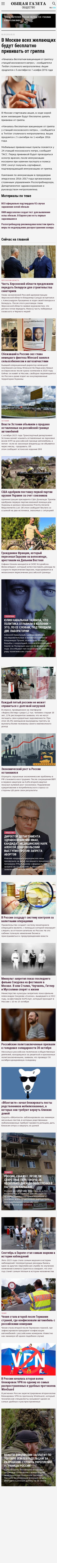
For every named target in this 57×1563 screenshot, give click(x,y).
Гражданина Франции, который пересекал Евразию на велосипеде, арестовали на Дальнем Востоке (24, 556)
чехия (3, 1313)
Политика (10, 616)
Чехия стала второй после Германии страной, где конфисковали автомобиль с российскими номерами (28, 1320)
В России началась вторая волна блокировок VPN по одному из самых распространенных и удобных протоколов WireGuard (28, 1384)
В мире (8, 1172)
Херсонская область (10, 280)
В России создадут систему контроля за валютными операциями (27, 919)
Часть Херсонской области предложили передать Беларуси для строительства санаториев (27, 287)
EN (54, 8)
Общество (28, 7)
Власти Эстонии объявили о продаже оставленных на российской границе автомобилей (25, 428)
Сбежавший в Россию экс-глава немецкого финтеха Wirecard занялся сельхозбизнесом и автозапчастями (25, 357)
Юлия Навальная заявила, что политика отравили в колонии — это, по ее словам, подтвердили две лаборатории (27, 625)
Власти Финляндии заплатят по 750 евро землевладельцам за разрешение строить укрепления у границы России (28, 1460)
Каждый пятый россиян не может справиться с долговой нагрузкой (23, 704)
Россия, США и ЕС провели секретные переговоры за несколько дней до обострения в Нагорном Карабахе (28, 1181)
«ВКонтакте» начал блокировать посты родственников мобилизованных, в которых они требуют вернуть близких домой (26, 1108)
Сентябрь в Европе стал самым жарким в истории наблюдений (28, 1254)
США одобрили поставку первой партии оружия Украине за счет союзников (26, 493)
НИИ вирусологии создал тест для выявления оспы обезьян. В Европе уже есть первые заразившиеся (25, 215)
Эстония (5, 421)
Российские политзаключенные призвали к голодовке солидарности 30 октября (28, 1046)
